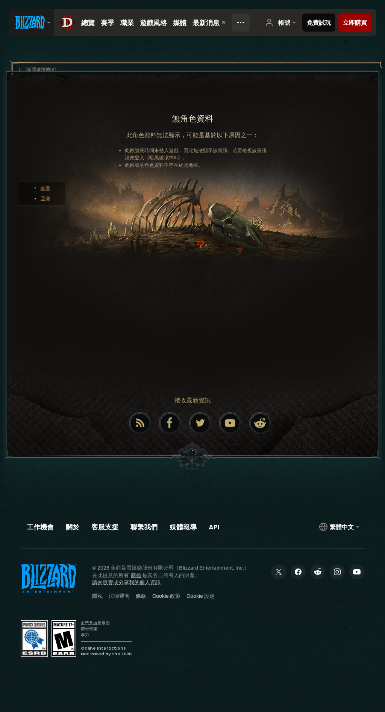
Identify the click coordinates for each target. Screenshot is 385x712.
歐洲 (45, 188)
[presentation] (31, 22)
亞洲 (45, 198)
